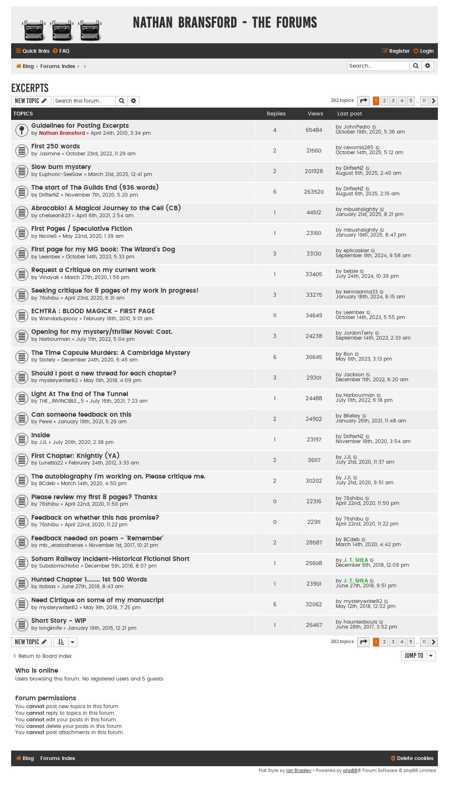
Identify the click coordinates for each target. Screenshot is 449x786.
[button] (363, 101)
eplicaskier (356, 250)
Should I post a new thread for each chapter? (104, 374)
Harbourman (54, 339)
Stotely (47, 359)
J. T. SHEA (356, 560)
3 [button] (393, 101)
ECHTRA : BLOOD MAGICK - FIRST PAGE (93, 311)
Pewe (45, 421)
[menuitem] (60, 51)
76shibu (49, 298)
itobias (47, 586)
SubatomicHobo (59, 565)
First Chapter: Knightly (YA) (75, 456)
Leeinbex (49, 256)
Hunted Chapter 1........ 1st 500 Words (89, 580)
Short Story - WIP (58, 621)
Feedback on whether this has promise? (95, 518)
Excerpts (29, 88)
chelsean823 (54, 215)
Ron (348, 354)
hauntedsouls (360, 621)
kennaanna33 (361, 291)
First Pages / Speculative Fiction (81, 229)
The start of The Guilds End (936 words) (95, 188)
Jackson (354, 374)
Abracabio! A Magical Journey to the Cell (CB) (106, 208)
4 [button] (401, 101)
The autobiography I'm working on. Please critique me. (118, 477)
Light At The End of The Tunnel (79, 394)
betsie (351, 271)
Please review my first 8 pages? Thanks (94, 497)
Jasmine (49, 153)
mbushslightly (361, 209)
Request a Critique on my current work (93, 270)
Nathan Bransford (62, 133)
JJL (43, 442)
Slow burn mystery (61, 167)
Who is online (36, 671)
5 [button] (410, 101)
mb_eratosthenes (61, 545)
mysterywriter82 (58, 380)
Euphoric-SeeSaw (60, 174)
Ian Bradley (298, 770)
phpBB (350, 770)
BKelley (352, 415)
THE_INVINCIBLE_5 (61, 401)
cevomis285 (359, 147)
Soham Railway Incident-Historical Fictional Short (110, 559)
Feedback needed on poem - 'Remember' (97, 538)
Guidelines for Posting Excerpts (80, 126)
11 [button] (424, 101)
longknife (50, 628)
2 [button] (384, 101)
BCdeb (47, 483)
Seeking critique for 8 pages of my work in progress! (115, 291)
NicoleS (48, 236)
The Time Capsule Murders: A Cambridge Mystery (110, 353)
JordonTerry (358, 333)
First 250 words (55, 146)
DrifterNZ (354, 168)
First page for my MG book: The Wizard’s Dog (103, 249)
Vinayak (49, 277)
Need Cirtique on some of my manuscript (97, 600)
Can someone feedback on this (81, 415)
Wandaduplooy (58, 318)
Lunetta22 (51, 462)
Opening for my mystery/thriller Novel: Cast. (102, 332)
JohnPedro (357, 126)
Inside (40, 435)
